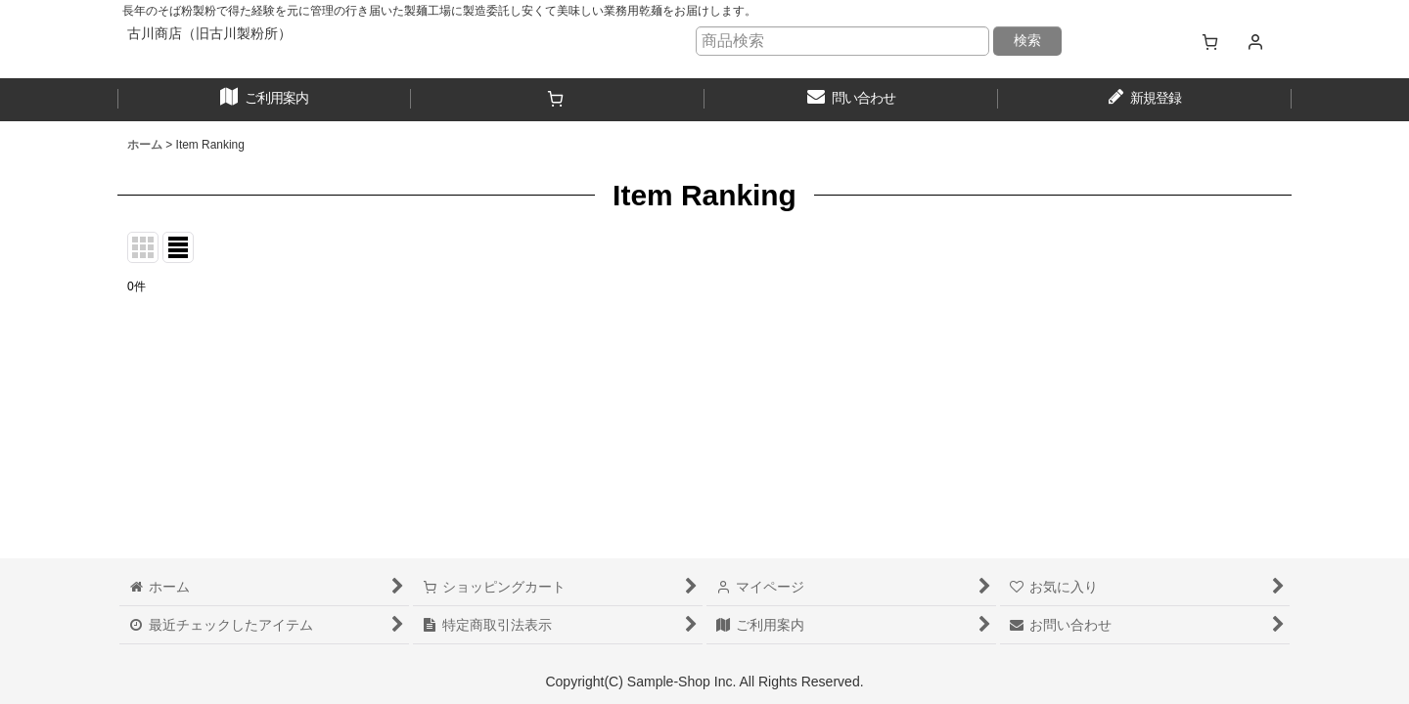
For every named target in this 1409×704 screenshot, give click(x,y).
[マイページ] (1254, 42)
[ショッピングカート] (1209, 42)
